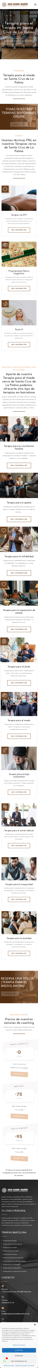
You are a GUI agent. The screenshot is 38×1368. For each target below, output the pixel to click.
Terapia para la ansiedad (19, 938)
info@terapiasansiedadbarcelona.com (15, 1314)
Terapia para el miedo (19, 720)
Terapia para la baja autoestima (13, 1257)
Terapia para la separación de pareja (14, 1271)
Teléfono (5, 1300)
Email (3, 1311)
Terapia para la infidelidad (19, 556)
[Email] (3, 1308)
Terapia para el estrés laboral (19, 831)
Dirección (5, 1289)
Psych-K (19, 330)
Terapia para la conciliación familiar (14, 1261)
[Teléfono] (3, 1297)
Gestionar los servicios (19, 1345)
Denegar (19, 1355)
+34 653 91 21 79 (8, 1303)
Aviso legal (31, 1365)
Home (17, 38)
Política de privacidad (21, 1365)
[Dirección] (3, 1286)
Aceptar (19, 1350)
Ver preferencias (19, 1361)
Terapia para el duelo (19, 667)
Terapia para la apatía (19, 502)
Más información (18, 230)
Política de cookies (9, 1365)
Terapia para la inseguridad (19, 884)
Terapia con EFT (19, 215)
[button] (35, 1325)
